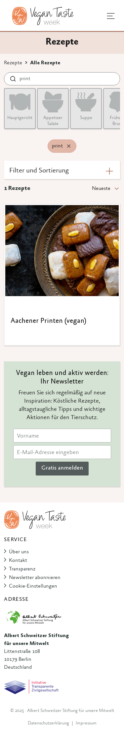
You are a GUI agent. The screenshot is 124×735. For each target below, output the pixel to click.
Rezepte (13, 63)
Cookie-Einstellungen (33, 586)
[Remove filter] (68, 146)
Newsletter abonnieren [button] (35, 577)
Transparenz (22, 569)
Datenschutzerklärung (48, 723)
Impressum (86, 723)
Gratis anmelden (62, 468)
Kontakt (18, 560)
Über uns (19, 552)
